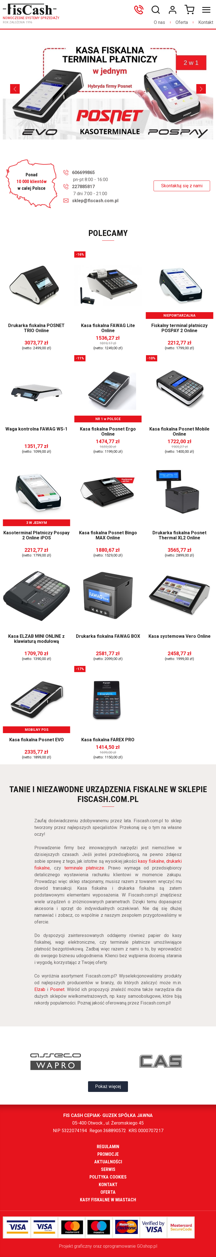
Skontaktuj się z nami (181, 185)
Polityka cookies (108, 1177)
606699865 (140, 10)
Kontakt (205, 22)
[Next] (201, 89)
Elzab (39, 989)
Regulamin (108, 1146)
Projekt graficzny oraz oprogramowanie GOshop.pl (108, 1246)
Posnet (57, 989)
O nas (159, 22)
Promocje (108, 1154)
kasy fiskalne (151, 861)
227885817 (83, 186)
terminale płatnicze (84, 868)
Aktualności (108, 1161)
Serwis (108, 1169)
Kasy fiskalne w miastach (108, 1199)
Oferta (182, 22)
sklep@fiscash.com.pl (95, 200)
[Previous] (15, 89)
